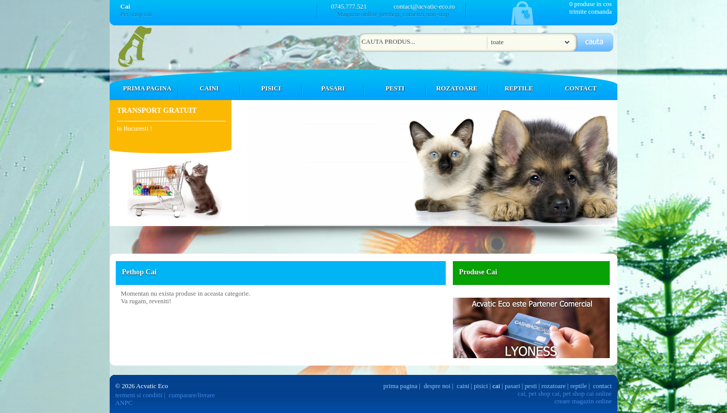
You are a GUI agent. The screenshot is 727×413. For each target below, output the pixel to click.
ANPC (124, 402)
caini (463, 386)
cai (496, 386)
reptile (578, 386)
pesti (530, 386)
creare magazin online (583, 401)
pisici (481, 386)
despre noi (436, 386)
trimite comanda (590, 11)
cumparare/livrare (192, 395)
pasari (512, 386)
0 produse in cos (590, 4)
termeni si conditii (138, 395)
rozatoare (554, 386)
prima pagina (400, 386)
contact (602, 386)
